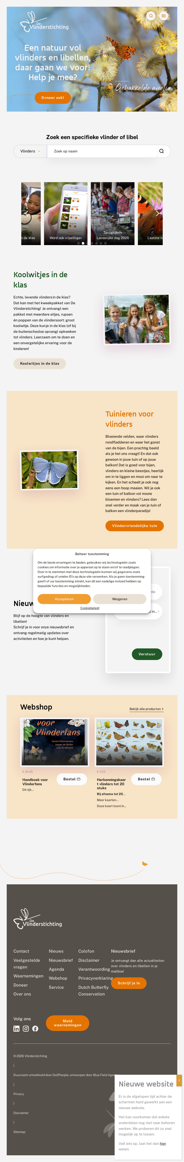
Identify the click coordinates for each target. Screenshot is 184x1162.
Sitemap (19, 1132)
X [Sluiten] (179, 1080)
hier (163, 1143)
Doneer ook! (52, 98)
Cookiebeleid (89, 608)
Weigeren (119, 599)
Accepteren (64, 599)
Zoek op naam (65, 151)
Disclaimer (21, 1113)
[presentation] (148, 631)
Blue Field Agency (106, 1075)
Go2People (60, 1075)
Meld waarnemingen (67, 1023)
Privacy (18, 1094)
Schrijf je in (129, 983)
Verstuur (147, 654)
